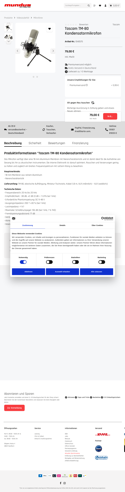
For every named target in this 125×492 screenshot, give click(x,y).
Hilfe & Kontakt (70, 446)
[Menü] (94, 5)
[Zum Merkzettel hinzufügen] (49, 29)
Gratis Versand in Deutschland (82, 68)
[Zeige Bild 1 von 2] (33, 77)
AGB (66, 434)
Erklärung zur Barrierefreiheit (74, 456)
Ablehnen (28, 272)
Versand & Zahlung (71, 451)
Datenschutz (69, 444)
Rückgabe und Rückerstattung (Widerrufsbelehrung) (75, 459)
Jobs (66, 436)
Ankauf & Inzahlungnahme (43, 439)
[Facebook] (60, 484)
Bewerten (83, 24)
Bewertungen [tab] (56, 143)
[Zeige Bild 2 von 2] (37, 77)
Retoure (67, 439)
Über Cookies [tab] (97, 225)
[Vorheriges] (17, 50)
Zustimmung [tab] (27, 225)
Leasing (37, 434)
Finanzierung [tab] (80, 143)
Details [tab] (62, 225)
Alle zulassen (96, 272)
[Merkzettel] (99, 5)
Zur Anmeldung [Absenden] (14, 407)
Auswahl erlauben (62, 272)
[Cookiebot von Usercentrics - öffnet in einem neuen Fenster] (103, 218)
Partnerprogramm (70, 448)
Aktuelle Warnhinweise (72, 453)
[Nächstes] (53, 50)
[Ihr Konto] (105, 5)
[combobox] (75, 5)
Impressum (68, 441)
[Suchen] (89, 5)
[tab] (13, 143)
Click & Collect (39, 436)
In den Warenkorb (112, 116)
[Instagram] (64, 484)
